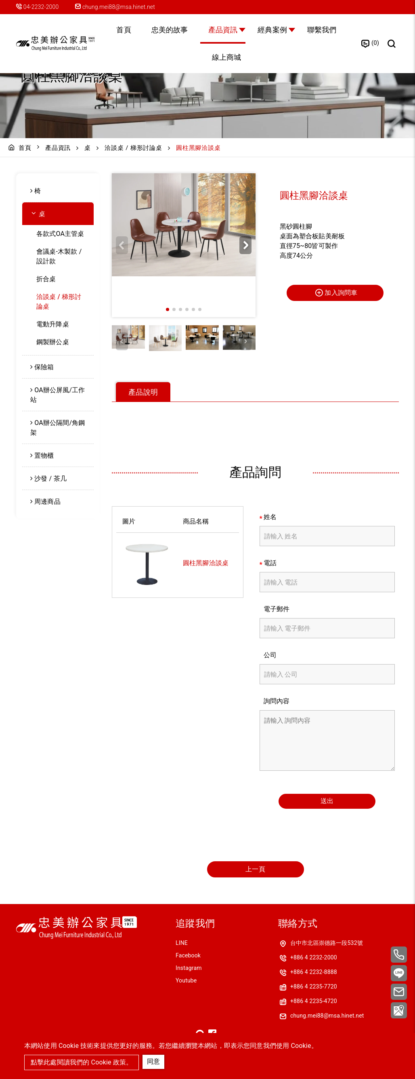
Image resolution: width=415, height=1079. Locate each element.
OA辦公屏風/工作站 (57, 395)
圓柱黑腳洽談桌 (205, 563)
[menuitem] (58, 190)
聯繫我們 (322, 29)
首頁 (123, 29)
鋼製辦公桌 (52, 342)
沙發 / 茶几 (50, 478)
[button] (245, 245)
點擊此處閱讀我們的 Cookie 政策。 (81, 1062)
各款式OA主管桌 (60, 234)
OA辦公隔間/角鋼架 (57, 427)
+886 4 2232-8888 (313, 972)
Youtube (186, 980)
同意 (153, 1061)
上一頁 (255, 869)
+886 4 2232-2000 (313, 957)
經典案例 (272, 29)
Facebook (188, 955)
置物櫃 (44, 455)
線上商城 (226, 57)
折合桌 (46, 279)
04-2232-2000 (41, 7)
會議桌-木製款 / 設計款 (59, 256)
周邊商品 (47, 501)
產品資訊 (223, 29)
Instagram (189, 968)
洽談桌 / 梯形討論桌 (133, 147)
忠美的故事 (169, 29)
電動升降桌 (52, 324)
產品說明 (143, 392)
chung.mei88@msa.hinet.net (115, 7)
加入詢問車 (336, 292)
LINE (182, 943)
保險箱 (44, 367)
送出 (327, 801)
